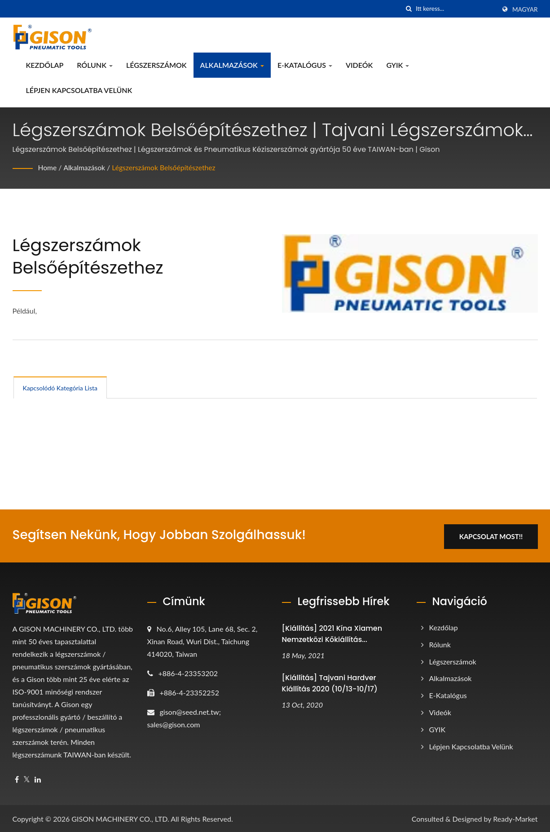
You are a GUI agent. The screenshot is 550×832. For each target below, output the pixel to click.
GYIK (397, 65)
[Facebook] (17, 778)
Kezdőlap (45, 65)
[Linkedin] (38, 778)
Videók (359, 65)
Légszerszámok (156, 65)
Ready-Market (515, 817)
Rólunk (95, 65)
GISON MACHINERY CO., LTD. (120, 817)
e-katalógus (304, 65)
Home (47, 167)
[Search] (456, 8)
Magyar (525, 9)
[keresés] (409, 8)
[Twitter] (26, 778)
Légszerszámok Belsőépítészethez (166, 167)
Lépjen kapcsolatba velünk (79, 90)
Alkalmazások (232, 65)
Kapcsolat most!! (494, 535)
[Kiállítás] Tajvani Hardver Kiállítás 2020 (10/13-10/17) (330, 682)
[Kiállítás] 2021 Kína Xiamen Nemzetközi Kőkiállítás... (332, 632)
